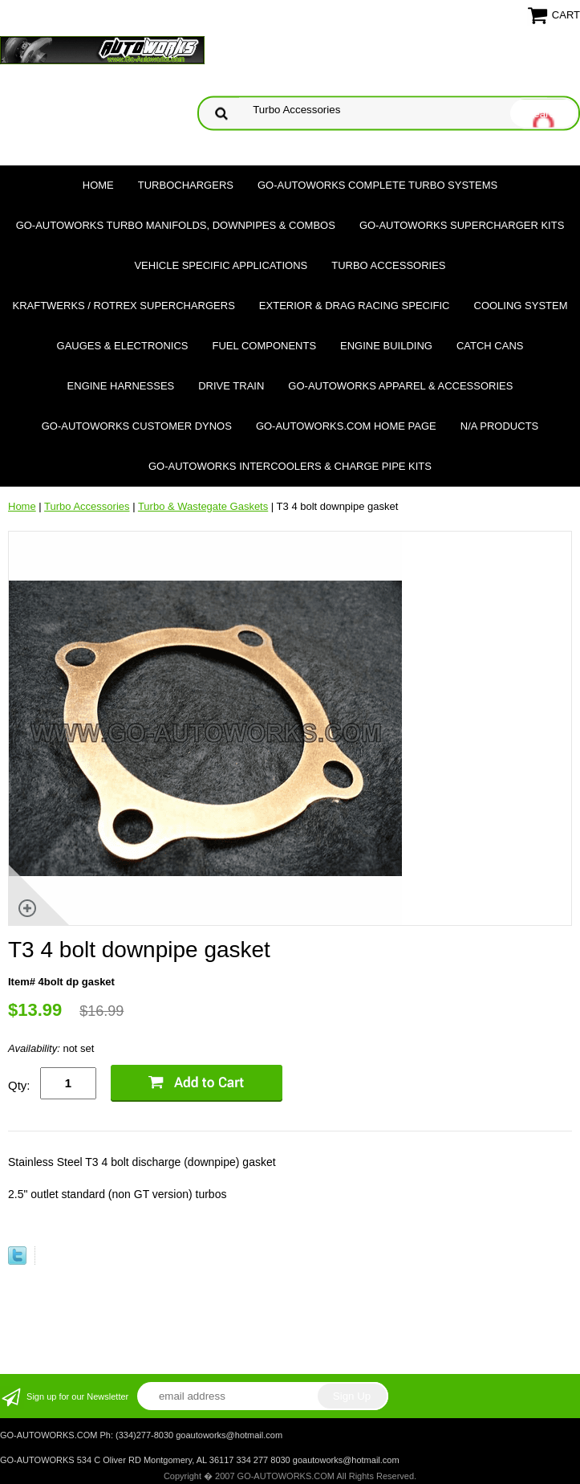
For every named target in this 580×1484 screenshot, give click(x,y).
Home (98, 185)
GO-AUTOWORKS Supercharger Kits (461, 225)
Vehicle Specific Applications (220, 265)
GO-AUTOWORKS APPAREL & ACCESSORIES (400, 386)
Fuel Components (265, 346)
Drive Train (231, 386)
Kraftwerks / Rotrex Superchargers (123, 306)
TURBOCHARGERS (185, 185)
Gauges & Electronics (123, 346)
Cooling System (521, 306)
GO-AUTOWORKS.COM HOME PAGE (346, 426)
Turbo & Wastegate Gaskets (203, 506)
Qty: (19, 1085)
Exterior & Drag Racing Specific (354, 306)
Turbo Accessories (388, 265)
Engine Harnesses (121, 386)
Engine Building (386, 346)
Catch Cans (490, 346)
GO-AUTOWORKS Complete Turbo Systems (377, 185)
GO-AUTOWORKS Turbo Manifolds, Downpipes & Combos (175, 225)
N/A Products (499, 426)
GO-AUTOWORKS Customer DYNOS (137, 426)
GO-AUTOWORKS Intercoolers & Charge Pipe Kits (290, 466)
